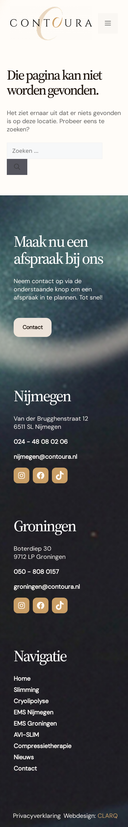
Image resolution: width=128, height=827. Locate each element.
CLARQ (107, 816)
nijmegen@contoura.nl (45, 457)
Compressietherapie (42, 746)
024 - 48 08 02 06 (41, 442)
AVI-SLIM (26, 735)
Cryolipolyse (31, 701)
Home (22, 679)
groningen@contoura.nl (47, 587)
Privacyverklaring (37, 816)
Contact (33, 327)
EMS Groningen (35, 723)
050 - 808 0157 (36, 572)
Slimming (26, 690)
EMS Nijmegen (33, 712)
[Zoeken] (17, 167)
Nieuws (24, 757)
